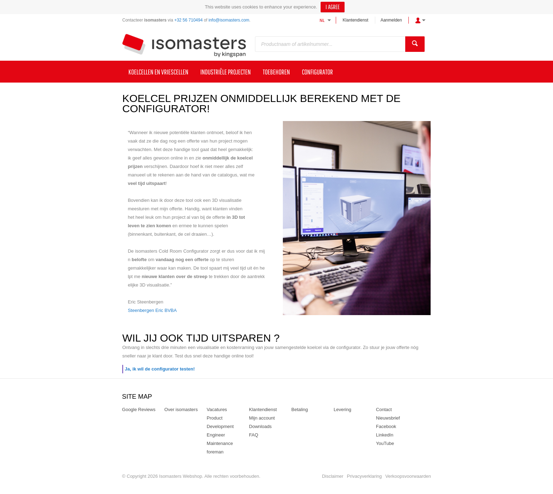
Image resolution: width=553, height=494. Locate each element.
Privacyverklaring (364, 476)
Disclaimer (333, 476)
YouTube (385, 443)
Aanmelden (391, 20)
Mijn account (262, 418)
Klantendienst (356, 20)
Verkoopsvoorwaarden (408, 476)
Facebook (386, 426)
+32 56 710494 (188, 20)
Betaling (299, 409)
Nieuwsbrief (388, 418)
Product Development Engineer (220, 426)
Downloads (260, 426)
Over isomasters (181, 409)
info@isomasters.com (228, 20)
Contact (384, 409)
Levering (342, 409)
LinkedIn (384, 435)
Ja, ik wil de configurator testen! (160, 369)
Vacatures (217, 409)
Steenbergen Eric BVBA (152, 310)
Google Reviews (139, 409)
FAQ (253, 435)
